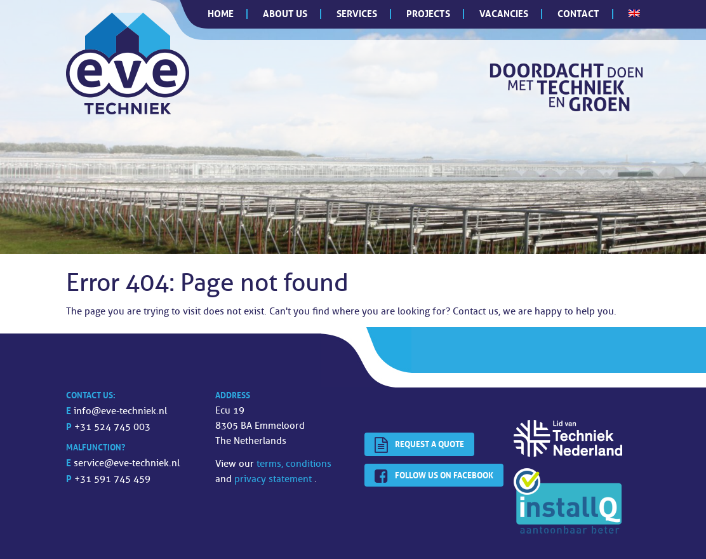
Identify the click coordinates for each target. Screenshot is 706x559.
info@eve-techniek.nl (120, 411)
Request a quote (419, 445)
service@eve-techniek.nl (127, 463)
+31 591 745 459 (112, 479)
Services (356, 14)
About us (285, 14)
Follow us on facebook (434, 476)
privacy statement (274, 479)
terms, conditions (293, 464)
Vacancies (503, 14)
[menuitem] (634, 13)
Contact (578, 14)
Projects (428, 14)
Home (221, 14)
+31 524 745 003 (112, 427)
